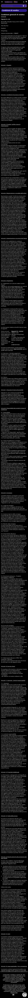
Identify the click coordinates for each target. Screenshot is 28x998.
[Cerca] (14, 5)
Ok (13, 994)
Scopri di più (14, 992)
